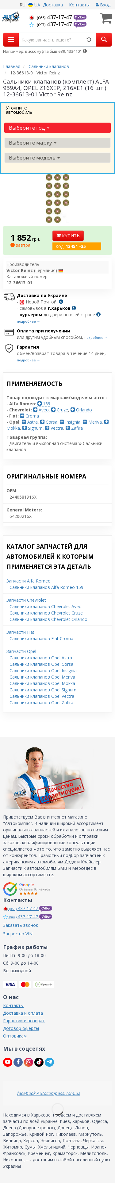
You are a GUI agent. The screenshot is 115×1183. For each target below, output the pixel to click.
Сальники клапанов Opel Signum (43, 690)
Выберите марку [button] (32, 142)
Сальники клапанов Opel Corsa (41, 664)
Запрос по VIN (18, 934)
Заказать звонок (20, 925)
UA (34, 5)
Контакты (79, 5)
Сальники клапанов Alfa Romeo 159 (46, 587)
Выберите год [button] (29, 127)
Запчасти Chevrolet (26, 600)
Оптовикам (15, 1036)
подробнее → (28, 321)
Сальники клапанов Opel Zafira (41, 702)
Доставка (53, 5)
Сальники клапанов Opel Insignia (43, 670)
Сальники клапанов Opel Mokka (42, 683)
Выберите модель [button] (34, 157)
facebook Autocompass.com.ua (48, 1093)
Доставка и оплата (23, 1013)
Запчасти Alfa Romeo (28, 581)
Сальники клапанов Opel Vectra (42, 696)
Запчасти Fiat (20, 632)
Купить (68, 235)
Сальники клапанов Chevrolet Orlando (48, 619)
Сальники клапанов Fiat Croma (41, 638)
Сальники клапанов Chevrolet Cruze (46, 613)
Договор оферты (21, 1028)
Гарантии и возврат (24, 1020)
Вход (103, 5)
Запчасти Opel (21, 651)
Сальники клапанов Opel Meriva (42, 677)
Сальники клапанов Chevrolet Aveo (46, 606)
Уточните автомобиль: (19, 110)
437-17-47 (51, 17)
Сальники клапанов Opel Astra (41, 658)
